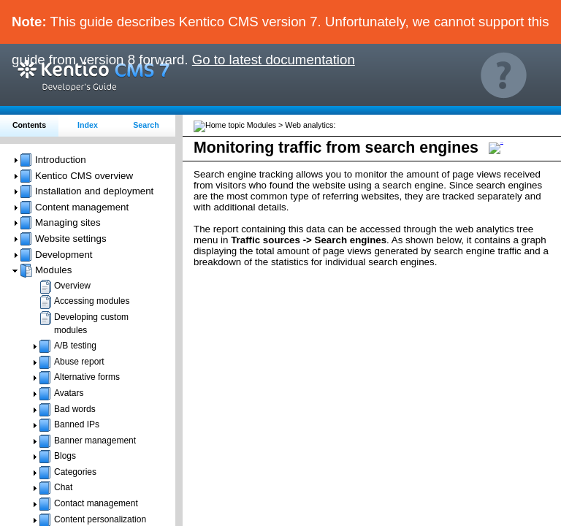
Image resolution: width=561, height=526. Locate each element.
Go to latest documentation (273, 59)
